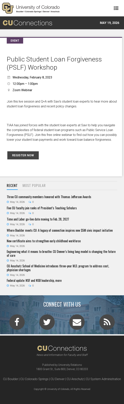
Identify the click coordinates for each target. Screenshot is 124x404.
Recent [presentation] (12, 185)
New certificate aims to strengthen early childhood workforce (44, 241)
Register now (23, 155)
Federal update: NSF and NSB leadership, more (34, 280)
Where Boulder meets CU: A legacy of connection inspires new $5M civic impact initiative (60, 230)
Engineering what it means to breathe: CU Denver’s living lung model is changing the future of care (61, 253)
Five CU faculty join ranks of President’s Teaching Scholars (42, 208)
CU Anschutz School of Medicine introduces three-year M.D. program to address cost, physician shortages (58, 268)
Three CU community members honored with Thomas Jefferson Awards (49, 196)
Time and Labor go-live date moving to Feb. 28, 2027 (38, 219)
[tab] (12, 186)
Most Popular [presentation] (34, 185)
